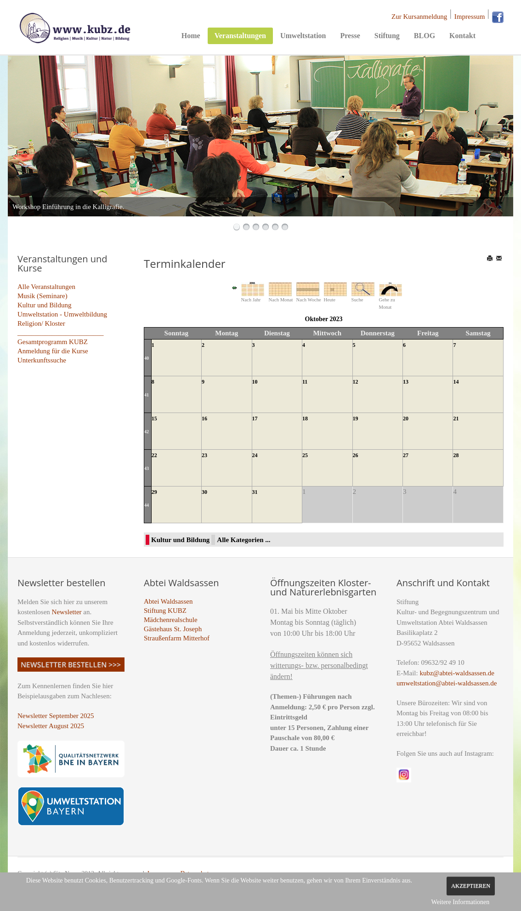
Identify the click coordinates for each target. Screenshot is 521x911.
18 (305, 418)
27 (405, 455)
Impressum (469, 16)
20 (405, 418)
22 (154, 455)
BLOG (424, 36)
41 (146, 394)
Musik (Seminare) (42, 296)
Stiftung (387, 36)
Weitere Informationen (460, 902)
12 (355, 382)
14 (456, 382)
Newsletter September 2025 (55, 715)
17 (255, 418)
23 (204, 455)
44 (146, 505)
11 (304, 382)
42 (146, 431)
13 (405, 382)
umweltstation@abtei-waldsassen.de (446, 683)
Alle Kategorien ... (243, 539)
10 (255, 382)
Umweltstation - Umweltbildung (62, 314)
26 (355, 455)
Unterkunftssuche (41, 360)
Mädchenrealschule (171, 619)
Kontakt (462, 36)
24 (255, 455)
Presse (350, 36)
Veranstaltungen (240, 36)
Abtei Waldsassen (168, 601)
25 (305, 455)
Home (190, 36)
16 (204, 418)
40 (146, 358)
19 (355, 418)
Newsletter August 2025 (50, 726)
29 (154, 492)
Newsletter (67, 612)
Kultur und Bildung (44, 305)
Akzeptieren (470, 886)
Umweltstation (303, 36)
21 (456, 418)
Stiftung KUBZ (165, 610)
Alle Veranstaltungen (46, 286)
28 (456, 455)
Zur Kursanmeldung (419, 16)
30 (204, 492)
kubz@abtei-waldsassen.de (456, 673)
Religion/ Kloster (41, 323)
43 (146, 468)
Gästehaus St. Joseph (173, 629)
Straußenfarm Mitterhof (177, 638)
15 (154, 418)
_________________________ (60, 332)
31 (255, 492)
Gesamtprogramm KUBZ (52, 341)
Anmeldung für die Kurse (52, 351)
